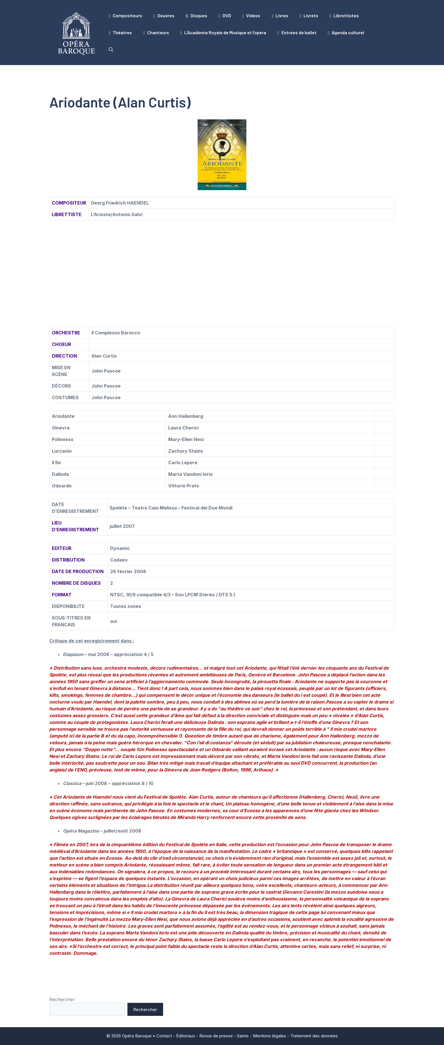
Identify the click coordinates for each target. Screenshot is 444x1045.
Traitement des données (314, 1035)
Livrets (309, 15)
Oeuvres (163, 15)
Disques (196, 15)
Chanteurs (156, 32)
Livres (280, 15)
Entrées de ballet (297, 32)
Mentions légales (269, 1035)
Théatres (120, 32)
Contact (164, 1035)
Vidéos (251, 15)
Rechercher (62, 999)
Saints (243, 1035)
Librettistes (344, 15)
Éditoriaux (185, 1035)
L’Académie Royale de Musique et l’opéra (223, 32)
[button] (111, 49)
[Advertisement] (222, 266)
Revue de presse (216, 1035)
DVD (225, 15)
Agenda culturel (346, 32)
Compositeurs (125, 15)
